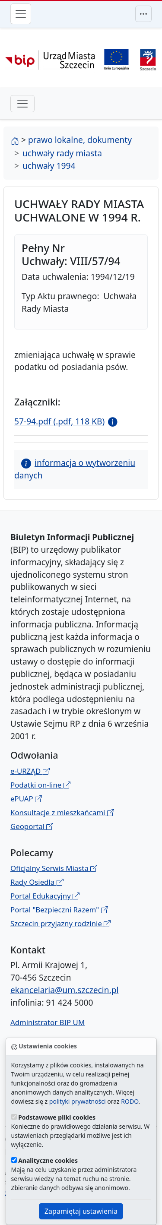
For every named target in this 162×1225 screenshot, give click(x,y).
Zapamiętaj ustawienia (81, 1211)
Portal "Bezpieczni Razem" (59, 910)
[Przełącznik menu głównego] (20, 13)
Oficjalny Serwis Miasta (53, 868)
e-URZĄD (30, 771)
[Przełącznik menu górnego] (143, 14)
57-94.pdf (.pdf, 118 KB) (59, 421)
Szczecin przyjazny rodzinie (60, 923)
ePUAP (26, 799)
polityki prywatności (77, 1101)
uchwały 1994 (48, 165)
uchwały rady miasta (62, 153)
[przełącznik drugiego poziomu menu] (22, 103)
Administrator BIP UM (47, 1022)
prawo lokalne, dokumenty (80, 140)
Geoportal (31, 826)
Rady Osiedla (37, 882)
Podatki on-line (40, 785)
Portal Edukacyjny (44, 896)
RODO (129, 1101)
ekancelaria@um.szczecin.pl (64, 990)
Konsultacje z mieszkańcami (62, 812)
